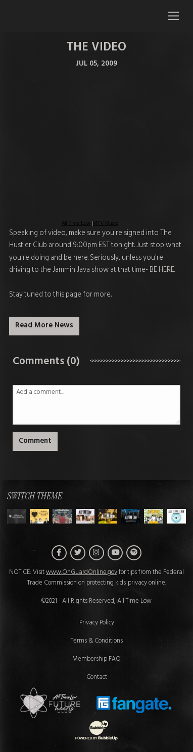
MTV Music (105, 223)
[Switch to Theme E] (130, 516)
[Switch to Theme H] (16, 516)
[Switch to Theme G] (176, 516)
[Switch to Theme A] (39, 516)
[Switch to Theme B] (62, 516)
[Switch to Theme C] (85, 516)
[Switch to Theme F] (153, 516)
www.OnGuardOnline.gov (81, 572)
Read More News (44, 325)
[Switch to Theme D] (108, 516)
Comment (35, 441)
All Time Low (76, 223)
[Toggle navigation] (173, 15)
